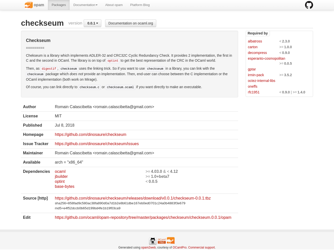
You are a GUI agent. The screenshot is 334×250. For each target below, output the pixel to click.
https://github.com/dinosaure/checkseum (90, 134)
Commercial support (201, 247)
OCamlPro (180, 247)
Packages (59, 5)
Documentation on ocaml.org (130, 23)
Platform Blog (140, 5)
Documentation (85, 5)
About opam (114, 5)
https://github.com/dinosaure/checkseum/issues (97, 144)
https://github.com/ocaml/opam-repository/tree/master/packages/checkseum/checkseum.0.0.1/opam (143, 217)
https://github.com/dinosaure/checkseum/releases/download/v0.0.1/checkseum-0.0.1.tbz (133, 198)
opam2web (148, 247)
